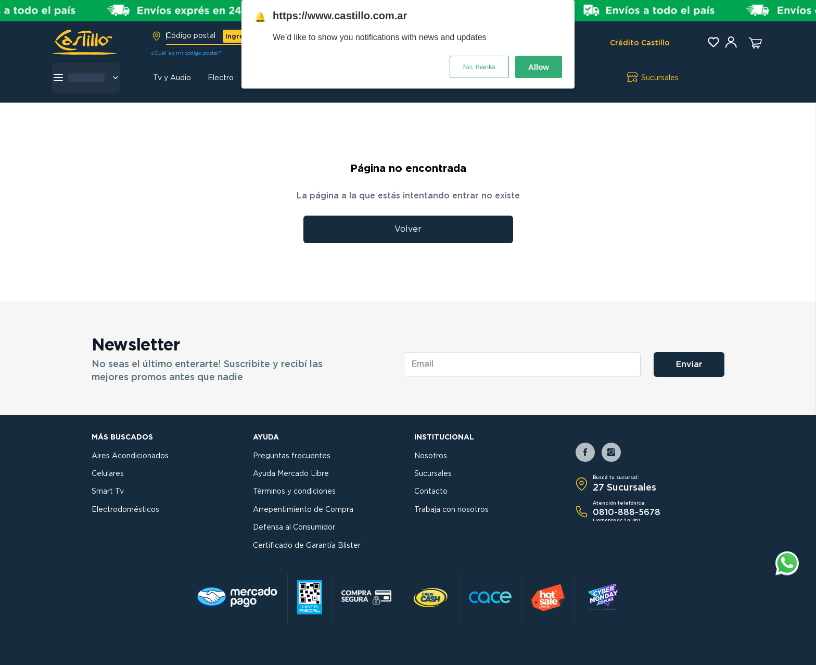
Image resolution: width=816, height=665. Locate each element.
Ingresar (239, 36)
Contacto (431, 491)
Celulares (108, 474)
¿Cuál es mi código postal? (186, 53)
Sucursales (433, 474)
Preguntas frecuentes (291, 456)
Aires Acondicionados (130, 456)
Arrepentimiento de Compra (303, 509)
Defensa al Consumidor (294, 527)
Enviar (689, 364)
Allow (538, 66)
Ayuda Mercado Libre (291, 474)
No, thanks (479, 67)
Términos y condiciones (294, 491)
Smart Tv (108, 491)
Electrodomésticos (125, 509)
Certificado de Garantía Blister (307, 545)
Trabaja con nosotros (451, 509)
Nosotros (430, 456)
